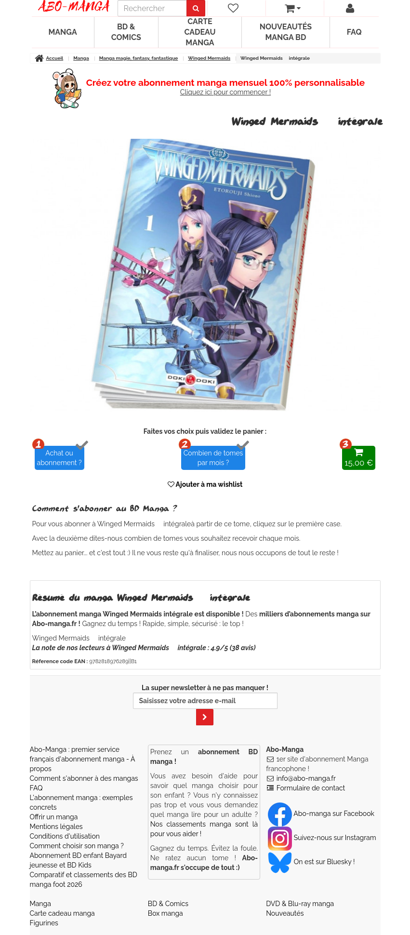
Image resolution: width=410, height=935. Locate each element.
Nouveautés (285, 913)
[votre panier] (292, 8)
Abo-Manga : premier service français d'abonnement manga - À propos (82, 759)
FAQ (354, 32)
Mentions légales (56, 826)
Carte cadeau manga (199, 32)
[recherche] (152, 8)
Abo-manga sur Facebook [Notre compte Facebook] (321, 813)
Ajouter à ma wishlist (205, 484)
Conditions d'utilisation (65, 836)
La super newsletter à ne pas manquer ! (205, 704)
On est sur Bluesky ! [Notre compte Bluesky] (311, 862)
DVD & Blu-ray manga (300, 904)
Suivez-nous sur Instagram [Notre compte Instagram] (322, 838)
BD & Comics (126, 32)
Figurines (44, 923)
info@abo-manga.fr (306, 778)
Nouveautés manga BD (286, 32)
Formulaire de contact (311, 788)
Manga (63, 32)
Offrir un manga (54, 817)
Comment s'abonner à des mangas (84, 778)
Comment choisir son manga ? (77, 846)
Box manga (165, 913)
